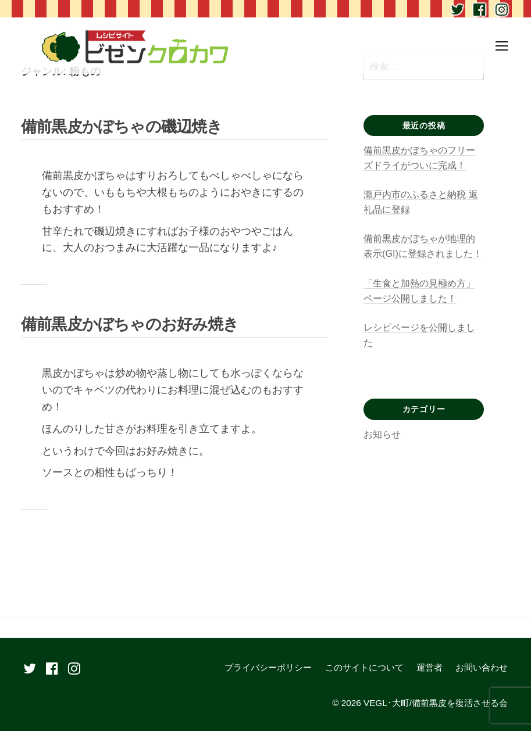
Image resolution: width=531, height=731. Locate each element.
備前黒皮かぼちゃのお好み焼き (130, 324)
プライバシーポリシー (268, 667)
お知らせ (382, 434)
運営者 (429, 667)
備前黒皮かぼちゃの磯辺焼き (121, 126)
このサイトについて (364, 667)
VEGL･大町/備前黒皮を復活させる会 (435, 703)
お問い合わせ (481, 667)
